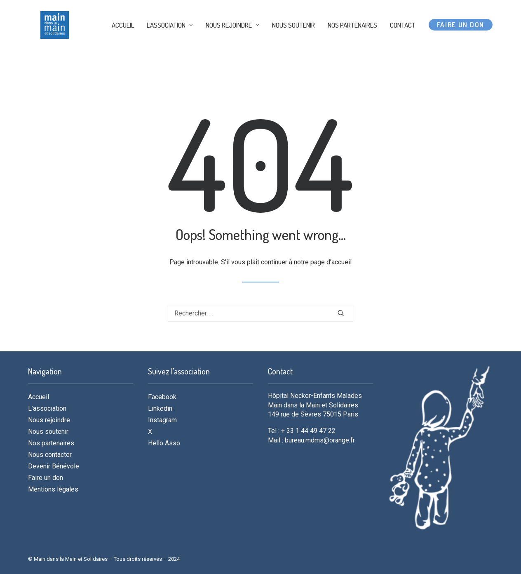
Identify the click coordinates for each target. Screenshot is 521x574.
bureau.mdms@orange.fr (320, 440)
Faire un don (45, 478)
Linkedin (160, 408)
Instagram (162, 420)
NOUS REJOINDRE (232, 42)
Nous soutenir (48, 431)
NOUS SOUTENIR (293, 42)
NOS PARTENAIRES (352, 42)
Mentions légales (53, 489)
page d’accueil (331, 262)
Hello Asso (164, 443)
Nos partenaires (51, 443)
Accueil (38, 397)
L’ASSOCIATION (170, 42)
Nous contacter (50, 455)
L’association (47, 408)
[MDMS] (60, 42)
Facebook (162, 397)
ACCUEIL (123, 42)
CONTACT (402, 42)
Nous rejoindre (49, 420)
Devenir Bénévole (53, 466)
